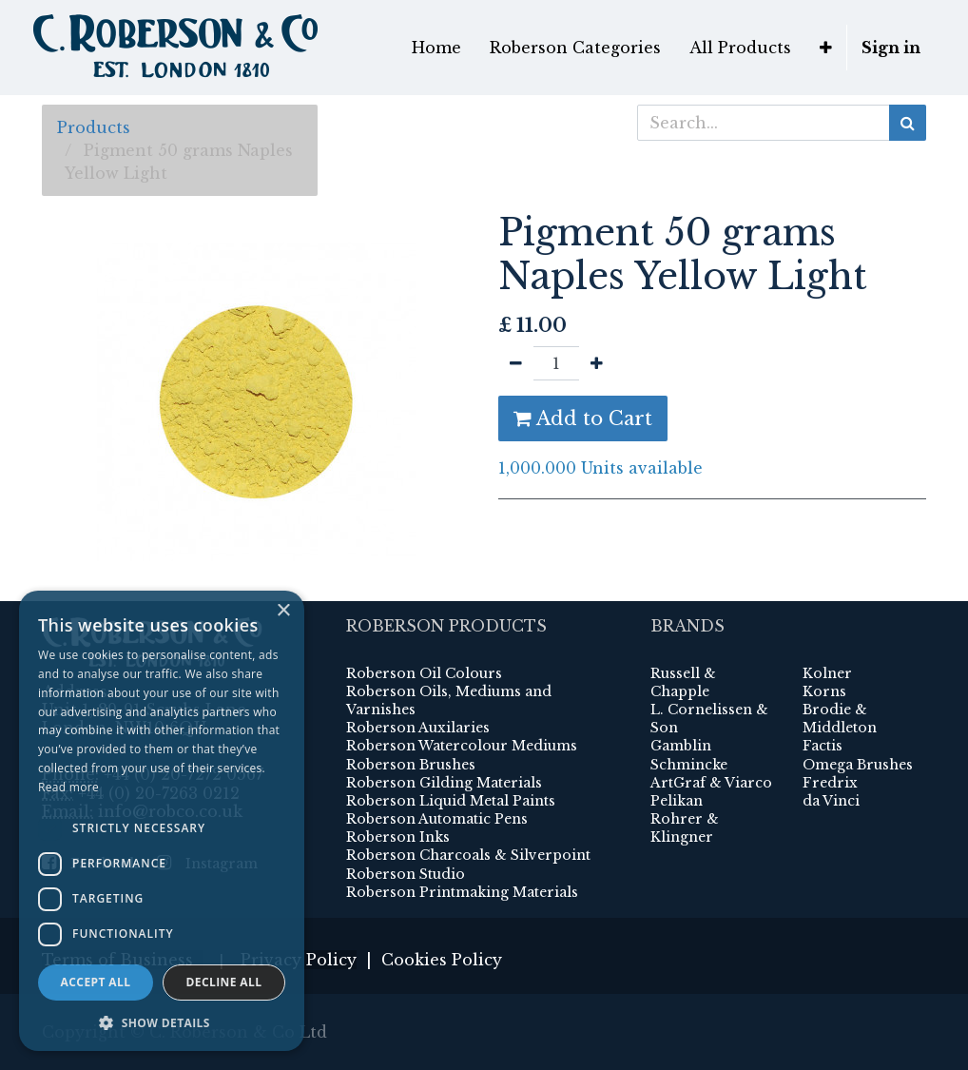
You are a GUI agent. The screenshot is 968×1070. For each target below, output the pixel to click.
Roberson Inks (398, 837)
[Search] (907, 123)
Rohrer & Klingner (684, 828)
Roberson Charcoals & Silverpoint (468, 855)
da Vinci (831, 800)
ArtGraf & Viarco (711, 782)
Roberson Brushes (410, 764)
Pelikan (676, 800)
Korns (824, 691)
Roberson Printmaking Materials (462, 892)
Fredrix (830, 782)
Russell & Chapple (683, 682)
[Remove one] (515, 363)
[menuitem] (436, 47)
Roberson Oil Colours (424, 673)
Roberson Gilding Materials (444, 782)
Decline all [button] (224, 982)
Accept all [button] (96, 982)
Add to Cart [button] (582, 418)
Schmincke (688, 764)
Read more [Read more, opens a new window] (68, 787)
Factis (822, 745)
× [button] (283, 611)
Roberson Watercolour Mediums (461, 745)
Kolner (827, 673)
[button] (825, 47)
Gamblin (680, 745)
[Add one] (596, 363)
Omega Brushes (858, 764)
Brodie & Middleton (840, 718)
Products (93, 127)
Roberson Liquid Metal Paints (450, 800)
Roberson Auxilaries (418, 727)
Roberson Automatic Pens (437, 818)
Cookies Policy (441, 959)
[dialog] (161, 821)
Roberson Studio (405, 874)
